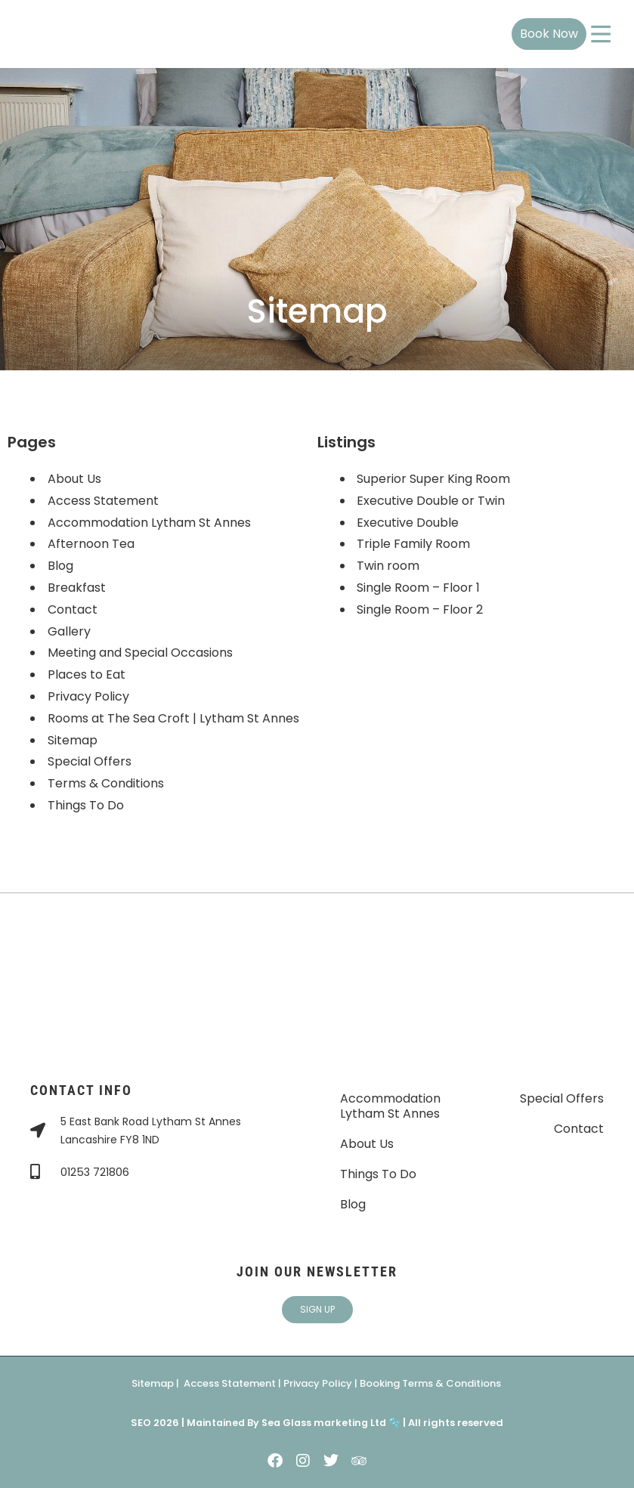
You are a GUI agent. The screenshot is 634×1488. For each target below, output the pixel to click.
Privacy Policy (88, 696)
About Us (74, 478)
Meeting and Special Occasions (140, 652)
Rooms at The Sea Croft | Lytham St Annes (173, 718)
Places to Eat (86, 674)
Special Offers (89, 761)
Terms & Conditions (106, 783)
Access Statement (103, 500)
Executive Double (408, 522)
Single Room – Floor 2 (420, 609)
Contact (72, 609)
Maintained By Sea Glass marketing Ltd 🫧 (292, 1422)
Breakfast (77, 587)
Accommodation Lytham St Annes (149, 522)
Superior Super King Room (434, 478)
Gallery (69, 631)
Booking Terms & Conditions (430, 1383)
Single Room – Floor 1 (419, 587)
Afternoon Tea (91, 543)
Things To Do (86, 805)
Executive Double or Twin (431, 500)
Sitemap (72, 740)
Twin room (388, 565)
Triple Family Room (414, 543)
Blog (60, 565)
